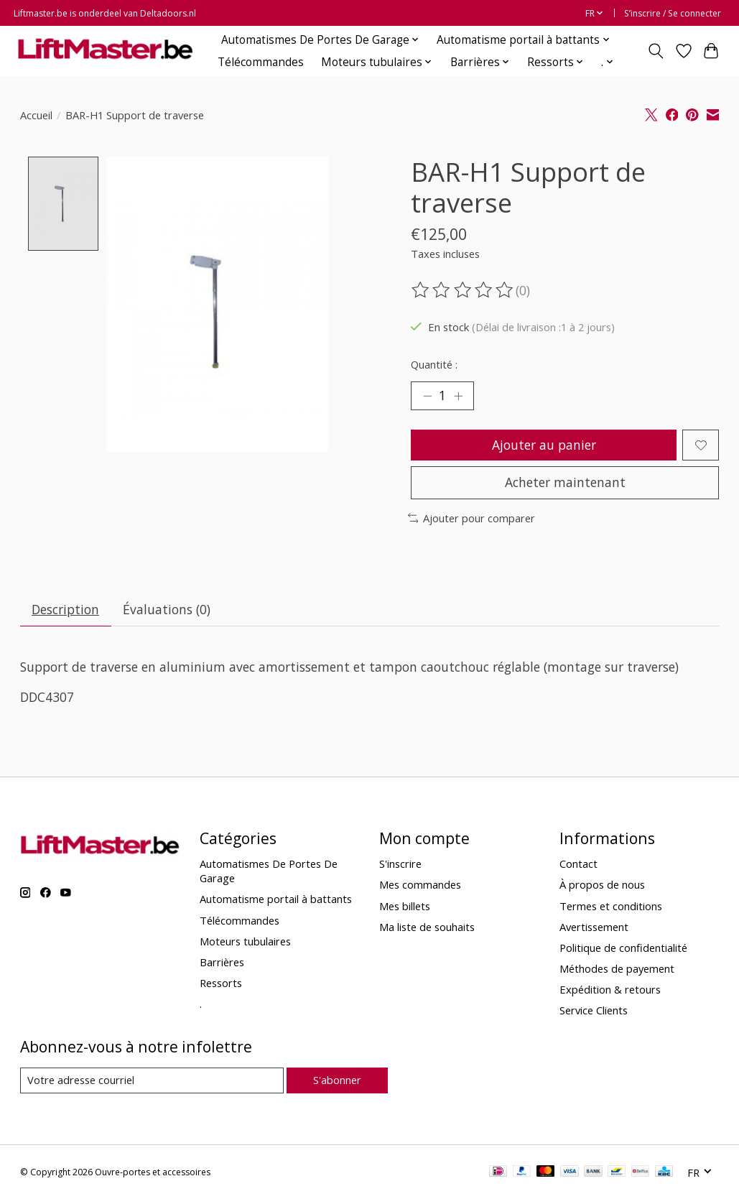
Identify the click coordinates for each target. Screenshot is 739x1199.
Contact (578, 863)
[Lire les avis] (463, 290)
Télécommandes (261, 62)
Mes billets (404, 906)
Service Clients (593, 1010)
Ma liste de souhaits (427, 927)
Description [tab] (65, 609)
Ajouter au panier (544, 444)
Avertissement (593, 927)
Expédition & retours (610, 989)
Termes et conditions (610, 906)
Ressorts (221, 983)
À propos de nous (602, 884)
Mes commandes (420, 884)
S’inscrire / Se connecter (672, 13)
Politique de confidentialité (623, 947)
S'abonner (337, 1080)
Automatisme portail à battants (276, 899)
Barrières (222, 962)
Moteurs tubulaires (245, 941)
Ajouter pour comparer (472, 518)
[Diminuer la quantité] (427, 396)
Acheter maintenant (565, 482)
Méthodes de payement (616, 968)
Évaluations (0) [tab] (166, 609)
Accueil (36, 115)
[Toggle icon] (655, 51)
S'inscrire (400, 863)
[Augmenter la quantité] (458, 396)
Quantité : (434, 364)
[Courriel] (152, 1080)
